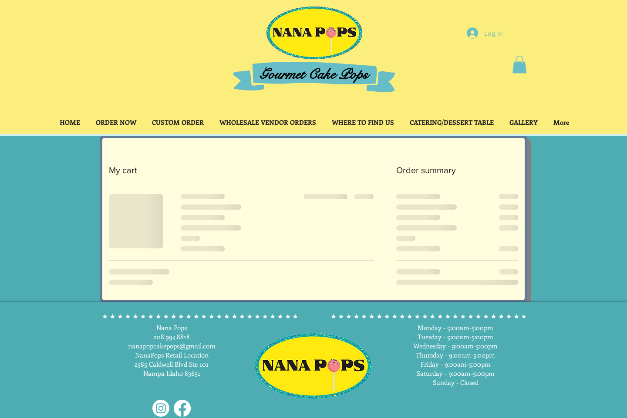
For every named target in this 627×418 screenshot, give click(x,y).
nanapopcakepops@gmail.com (172, 345)
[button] (519, 65)
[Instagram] (160, 408)
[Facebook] (182, 408)
